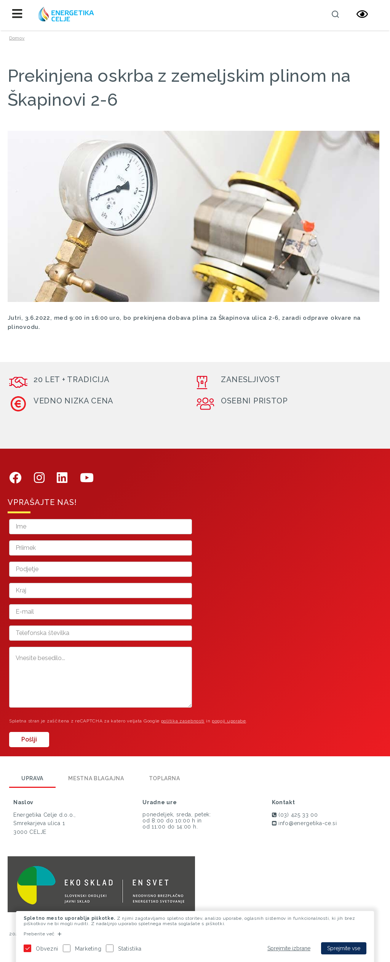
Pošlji (29, 739)
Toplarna (164, 778)
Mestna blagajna (96, 778)
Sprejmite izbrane (288, 948)
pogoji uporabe (229, 721)
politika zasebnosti (183, 721)
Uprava (32, 778)
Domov (17, 38)
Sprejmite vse (343, 948)
